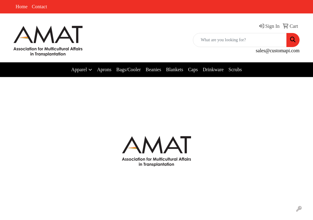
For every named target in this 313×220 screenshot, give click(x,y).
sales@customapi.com (278, 50)
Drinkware (213, 69)
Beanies (153, 69)
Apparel (79, 69)
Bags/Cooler (128, 69)
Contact (39, 6)
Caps (193, 69)
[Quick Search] (240, 40)
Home (22, 6)
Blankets (174, 69)
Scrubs (235, 69)
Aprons (104, 69)
